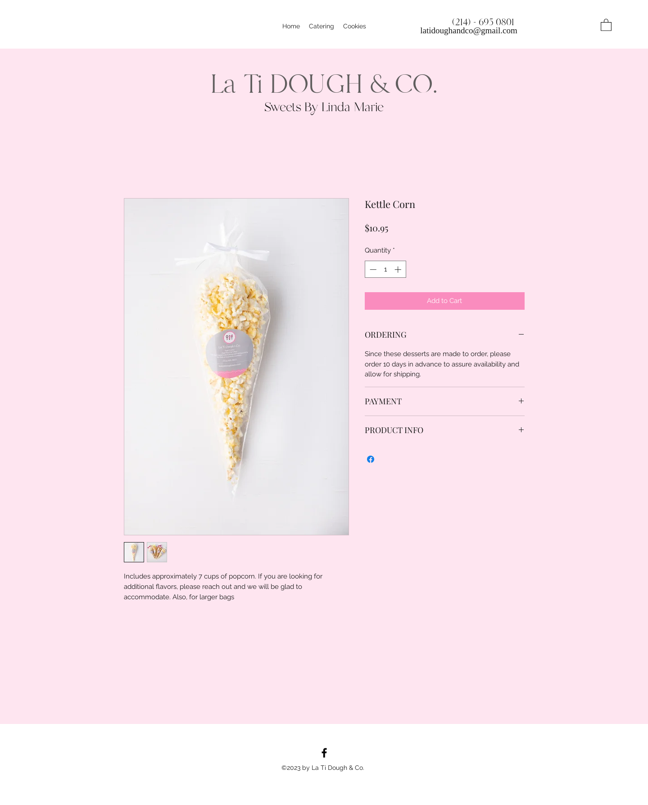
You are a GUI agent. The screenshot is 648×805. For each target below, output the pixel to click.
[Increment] (399, 269)
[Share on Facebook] (370, 459)
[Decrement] (372, 269)
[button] (606, 24)
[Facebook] (324, 752)
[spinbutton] (385, 269)
